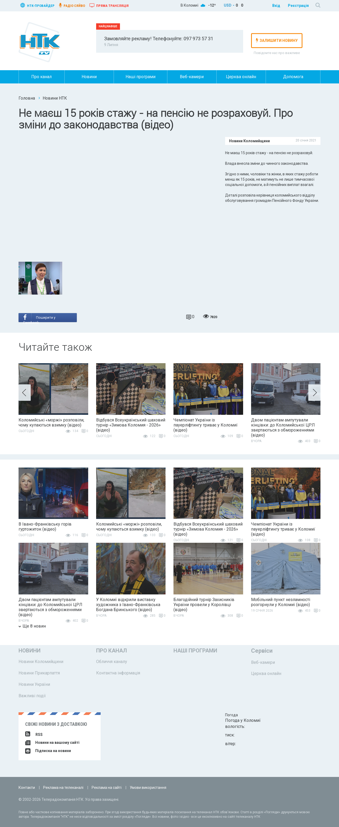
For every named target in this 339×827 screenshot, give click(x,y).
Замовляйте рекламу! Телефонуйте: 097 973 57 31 (158, 38)
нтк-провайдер (37, 5)
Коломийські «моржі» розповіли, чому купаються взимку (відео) (51, 422)
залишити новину (277, 40)
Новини (89, 76)
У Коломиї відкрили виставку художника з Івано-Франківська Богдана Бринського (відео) (128, 604)
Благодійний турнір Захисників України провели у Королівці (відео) (203, 604)
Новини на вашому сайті (52, 742)
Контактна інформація (118, 672)
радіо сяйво (72, 5)
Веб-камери (192, 76)
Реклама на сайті (107, 787)
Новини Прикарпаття (39, 672)
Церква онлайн (241, 76)
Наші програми (140, 76)
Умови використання (148, 787)
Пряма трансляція (109, 5)
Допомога (293, 76)
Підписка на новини (48, 751)
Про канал (41, 76)
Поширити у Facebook (39, 318)
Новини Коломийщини (41, 661)
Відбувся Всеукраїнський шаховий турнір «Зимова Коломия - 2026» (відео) (130, 425)
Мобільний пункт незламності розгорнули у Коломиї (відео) (280, 602)
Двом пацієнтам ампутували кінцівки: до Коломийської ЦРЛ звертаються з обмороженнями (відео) (283, 427)
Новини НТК (55, 98)
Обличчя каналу (111, 661)
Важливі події (32, 695)
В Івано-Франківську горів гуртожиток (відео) (45, 527)
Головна (27, 98)
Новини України (34, 684)
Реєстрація (298, 5)
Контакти (27, 787)
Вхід (276, 5)
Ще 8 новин (32, 626)
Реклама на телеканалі (63, 787)
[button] (25, 392)
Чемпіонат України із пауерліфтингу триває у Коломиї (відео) (205, 425)
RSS (34, 734)
